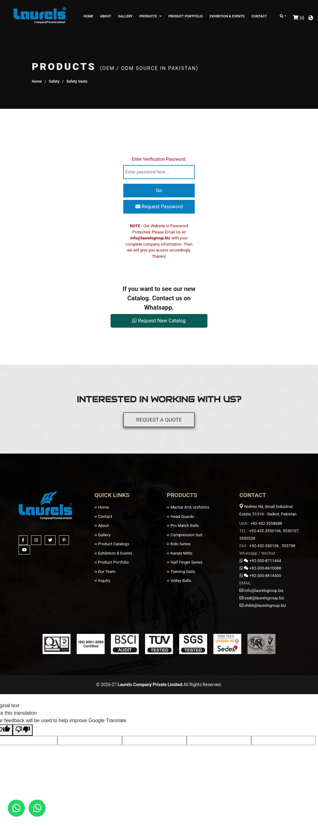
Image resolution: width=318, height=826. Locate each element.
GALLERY (125, 16)
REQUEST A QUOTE (159, 416)
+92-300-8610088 (260, 568)
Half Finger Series (184, 562)
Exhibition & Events (113, 553)
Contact (103, 516)
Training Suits (181, 571)
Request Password (159, 207)
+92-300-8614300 (260, 575)
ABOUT (105, 16)
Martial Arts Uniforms (188, 507)
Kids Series (179, 544)
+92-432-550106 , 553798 (272, 545)
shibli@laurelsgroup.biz (262, 605)
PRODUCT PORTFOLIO (185, 16)
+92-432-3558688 (266, 523)
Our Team (105, 571)
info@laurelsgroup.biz (150, 238)
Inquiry (102, 580)
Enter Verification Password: (159, 159)
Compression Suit (184, 535)
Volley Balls (179, 580)
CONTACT (259, 16)
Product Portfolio (111, 562)
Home (37, 81)
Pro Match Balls (183, 525)
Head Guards (180, 516)
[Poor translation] (23, 730)
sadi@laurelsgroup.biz (261, 598)
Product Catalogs (111, 544)
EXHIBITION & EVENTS (227, 16)
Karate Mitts (180, 553)
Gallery (102, 535)
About (101, 525)
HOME (88, 16)
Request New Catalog (158, 321)
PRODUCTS (150, 16)
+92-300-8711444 (260, 560)
